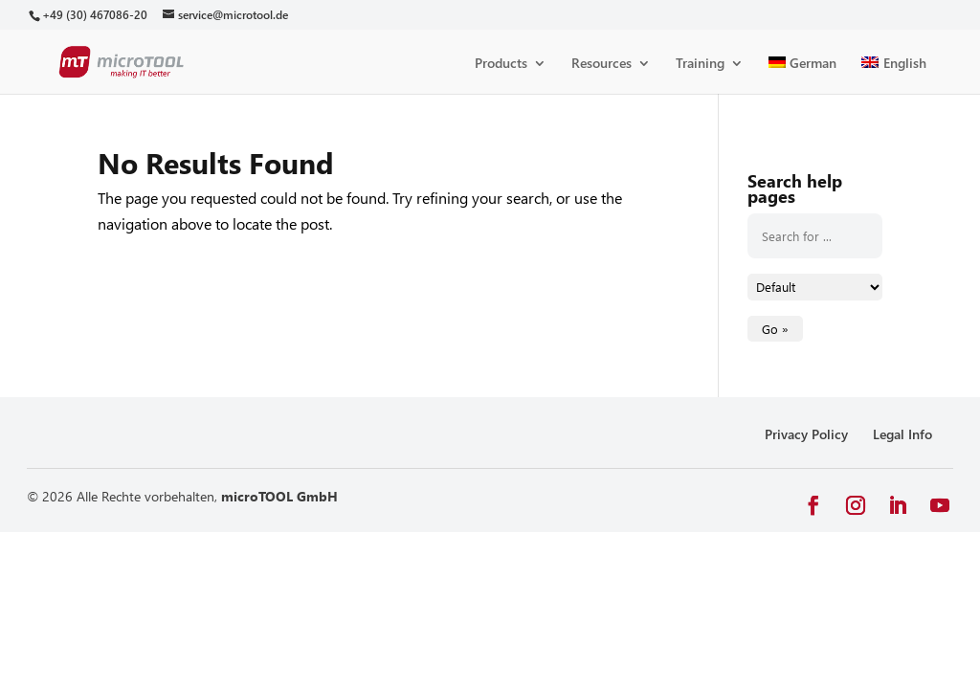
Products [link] (501, 64)
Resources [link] (601, 64)
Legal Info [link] (902, 434)
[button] (813, 506)
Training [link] (700, 64)
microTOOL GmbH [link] (279, 496)
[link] (94, 15)
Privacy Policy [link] (806, 434)
